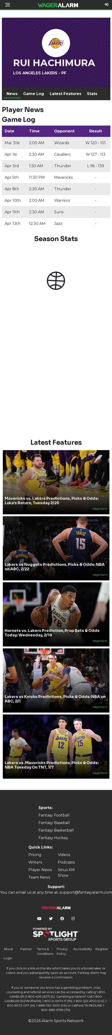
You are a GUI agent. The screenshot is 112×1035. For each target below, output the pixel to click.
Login (8, 958)
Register (101, 949)
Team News (39, 877)
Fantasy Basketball (56, 830)
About (8, 949)
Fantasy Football (54, 815)
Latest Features (65, 93)
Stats (92, 93)
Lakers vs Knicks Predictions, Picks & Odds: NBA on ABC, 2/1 (55, 699)
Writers (35, 862)
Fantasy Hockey (53, 838)
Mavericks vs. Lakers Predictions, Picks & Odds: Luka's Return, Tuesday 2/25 (52, 500)
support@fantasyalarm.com (86, 892)
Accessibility (82, 949)
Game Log (33, 93)
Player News (40, 870)
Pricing (34, 855)
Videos (64, 855)
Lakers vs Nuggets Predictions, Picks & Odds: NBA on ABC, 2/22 (55, 566)
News (12, 93)
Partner (26, 949)
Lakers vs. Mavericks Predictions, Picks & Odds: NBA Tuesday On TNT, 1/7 (52, 765)
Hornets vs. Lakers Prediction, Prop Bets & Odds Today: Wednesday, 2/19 (52, 633)
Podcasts (66, 862)
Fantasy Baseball (54, 823)
